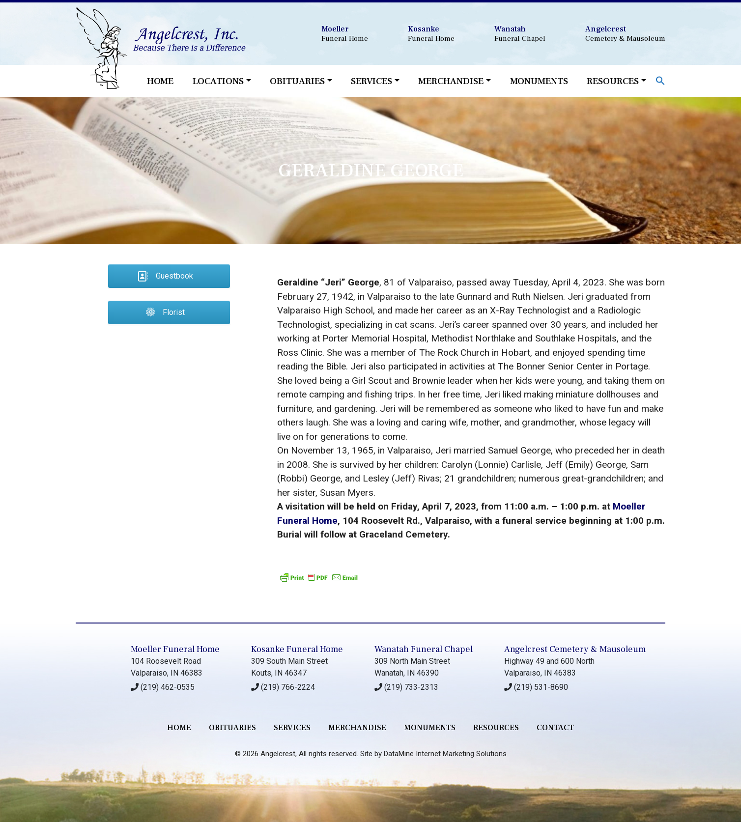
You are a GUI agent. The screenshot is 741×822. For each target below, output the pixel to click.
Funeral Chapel (519, 33)
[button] (660, 80)
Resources (613, 81)
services (292, 728)
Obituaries (297, 81)
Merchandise (451, 81)
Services (371, 81)
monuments (430, 728)
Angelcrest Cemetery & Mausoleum (575, 649)
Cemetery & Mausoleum (625, 33)
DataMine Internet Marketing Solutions (445, 753)
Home (160, 81)
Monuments (539, 81)
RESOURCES (496, 728)
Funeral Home (344, 33)
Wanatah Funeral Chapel (423, 649)
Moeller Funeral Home (175, 649)
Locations (218, 81)
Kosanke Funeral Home (297, 649)
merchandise (357, 728)
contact (555, 728)
